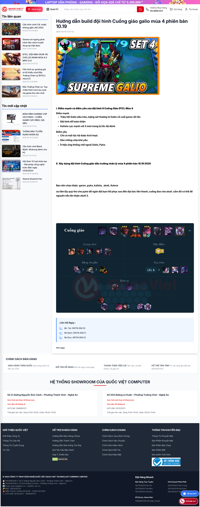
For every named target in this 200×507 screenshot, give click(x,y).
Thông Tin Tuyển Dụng (13, 445)
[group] (100, 2)
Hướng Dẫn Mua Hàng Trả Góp (66, 445)
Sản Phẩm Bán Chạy (161, 445)
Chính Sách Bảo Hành (112, 445)
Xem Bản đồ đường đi (16, 404)
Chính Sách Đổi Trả (111, 450)
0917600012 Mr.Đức (144, 492)
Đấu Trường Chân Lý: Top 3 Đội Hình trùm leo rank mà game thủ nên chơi (35, 90)
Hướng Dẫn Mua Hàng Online (66, 436)
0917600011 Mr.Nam (144, 488)
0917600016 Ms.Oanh (177, 488)
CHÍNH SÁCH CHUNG (114, 430)
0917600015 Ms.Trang (177, 485)
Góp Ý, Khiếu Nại (60, 454)
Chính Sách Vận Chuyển (113, 440)
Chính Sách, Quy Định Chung (116, 436)
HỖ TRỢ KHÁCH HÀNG (64, 430)
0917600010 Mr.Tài (143, 485)
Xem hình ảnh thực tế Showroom (21, 400)
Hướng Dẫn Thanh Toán (63, 440)
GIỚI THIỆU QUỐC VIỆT (15, 430)
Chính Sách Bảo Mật (111, 454)
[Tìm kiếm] (140, 9)
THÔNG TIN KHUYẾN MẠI (166, 430)
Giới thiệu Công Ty (11, 436)
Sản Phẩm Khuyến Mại (162, 440)
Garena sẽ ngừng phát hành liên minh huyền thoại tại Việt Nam (33, 42)
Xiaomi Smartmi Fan (32, 179)
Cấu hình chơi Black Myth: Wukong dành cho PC (35, 149)
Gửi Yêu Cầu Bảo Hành (63, 450)
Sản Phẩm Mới (158, 450)
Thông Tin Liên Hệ (11, 440)
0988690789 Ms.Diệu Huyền (147, 501)
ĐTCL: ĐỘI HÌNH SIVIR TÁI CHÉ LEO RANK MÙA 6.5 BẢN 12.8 (35, 57)
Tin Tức (6, 450)
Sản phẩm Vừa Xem (161, 454)
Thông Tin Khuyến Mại (162, 436)
